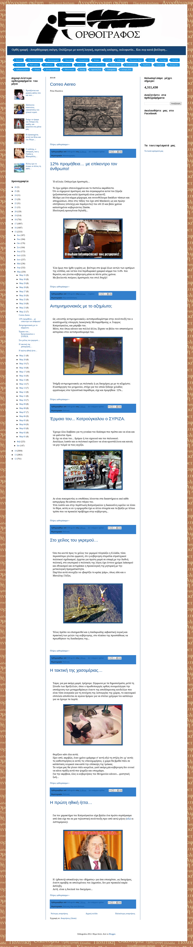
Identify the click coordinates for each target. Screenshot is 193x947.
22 (16, 203)
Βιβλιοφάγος (34, 65)
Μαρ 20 (22, 360)
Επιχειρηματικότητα (97, 65)
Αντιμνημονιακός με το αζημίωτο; (81, 306)
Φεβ (19, 442)
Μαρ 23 (22, 308)
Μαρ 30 (22, 279)
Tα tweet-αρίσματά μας (153, 151)
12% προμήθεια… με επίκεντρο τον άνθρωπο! (30, 320)
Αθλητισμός (49, 65)
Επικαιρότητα (83, 60)
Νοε (19, 239)
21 (16, 207)
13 (16, 455)
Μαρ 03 (22, 428)
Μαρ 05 (22, 420)
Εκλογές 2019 (126, 70)
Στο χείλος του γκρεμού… (74, 540)
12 (16, 459)
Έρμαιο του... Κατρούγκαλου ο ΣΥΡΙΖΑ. (87, 418)
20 (16, 211)
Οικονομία (68, 60)
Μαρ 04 (22, 424)
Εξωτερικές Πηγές (136, 60)
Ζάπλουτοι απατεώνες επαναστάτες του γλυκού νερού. (32, 108)
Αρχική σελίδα (92, 914)
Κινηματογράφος (65, 65)
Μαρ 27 (22, 291)
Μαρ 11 (22, 396)
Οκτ (19, 243)
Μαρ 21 (22, 356)
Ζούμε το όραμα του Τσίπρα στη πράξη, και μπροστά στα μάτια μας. (33, 124)
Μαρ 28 (22, 287)
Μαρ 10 (22, 400)
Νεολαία (175, 60)
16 (16, 228)
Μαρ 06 (22, 416)
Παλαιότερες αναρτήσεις (125, 914)
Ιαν (18, 446)
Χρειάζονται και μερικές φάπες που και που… (33, 92)
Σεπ (18, 247)
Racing (82, 70)
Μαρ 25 (22, 299)
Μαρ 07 (22, 412)
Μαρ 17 (22, 372)
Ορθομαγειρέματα (22, 70)
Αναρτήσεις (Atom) (68, 918)
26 (16, 187)
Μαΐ (19, 264)
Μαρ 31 (22, 275)
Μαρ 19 (22, 364)
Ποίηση (37, 70)
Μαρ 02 (22, 433)
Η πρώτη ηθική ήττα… (71, 802)
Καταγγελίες (174, 65)
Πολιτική (19, 60)
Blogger (112, 934)
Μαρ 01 (22, 437)
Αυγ (19, 251)
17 (16, 224)
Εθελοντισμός (69, 70)
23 (16, 199)
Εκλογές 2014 (115, 65)
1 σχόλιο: (91, 294)
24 (16, 195)
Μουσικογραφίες (53, 60)
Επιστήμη (163, 60)
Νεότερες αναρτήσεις (59, 914)
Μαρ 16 (22, 376)
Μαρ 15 (22, 380)
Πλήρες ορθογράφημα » (59, 144)
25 (16, 191)
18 (16, 219)
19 (16, 215)
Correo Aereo (62, 84)
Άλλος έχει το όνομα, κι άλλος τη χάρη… (33, 166)
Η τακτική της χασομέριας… (76, 670)
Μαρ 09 (22, 404)
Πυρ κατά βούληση (35, 60)
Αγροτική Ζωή (96, 70)
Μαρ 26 (22, 295)
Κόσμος (97, 60)
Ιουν (19, 260)
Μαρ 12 (22, 392)
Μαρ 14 (22, 384)
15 (16, 232)
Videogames (111, 70)
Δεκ (18, 235)
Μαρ (19, 272)
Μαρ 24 (22, 303)
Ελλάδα (108, 60)
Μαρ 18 (22, 368)
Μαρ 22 (22, 312)
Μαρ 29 (22, 283)
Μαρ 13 (22, 388)
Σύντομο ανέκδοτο (52, 70)
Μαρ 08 (22, 408)
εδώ (129, 818)
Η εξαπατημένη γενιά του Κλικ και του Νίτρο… (33, 137)
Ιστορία (151, 60)
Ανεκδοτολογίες (131, 65)
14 (16, 451)
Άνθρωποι (120, 60)
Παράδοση (146, 65)
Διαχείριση (80, 65)
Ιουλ (19, 255)
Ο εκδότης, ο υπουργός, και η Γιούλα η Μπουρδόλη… (32, 152)
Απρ (19, 268)
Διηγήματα (160, 65)
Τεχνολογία (20, 65)
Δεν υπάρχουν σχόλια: (97, 152)
